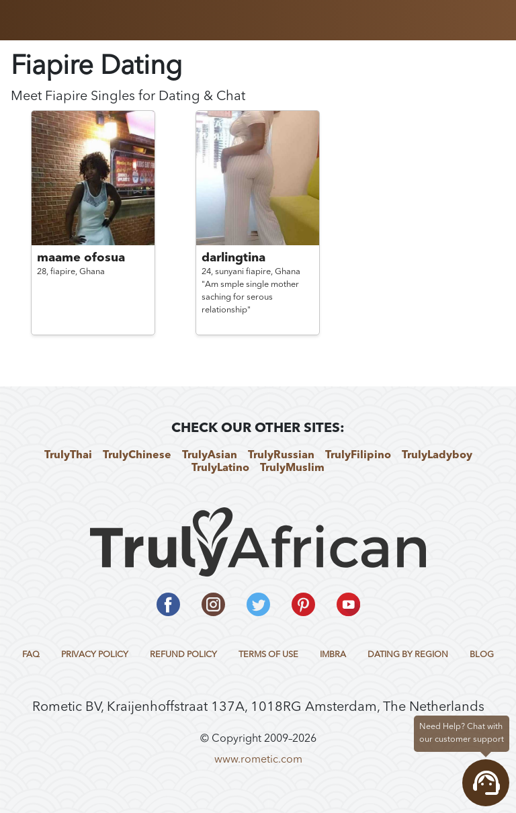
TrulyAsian (209, 455)
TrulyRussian (281, 455)
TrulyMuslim (292, 468)
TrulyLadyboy (437, 455)
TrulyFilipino (358, 455)
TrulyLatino (220, 468)
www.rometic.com (258, 760)
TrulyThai (68, 455)
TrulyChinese (137, 455)
